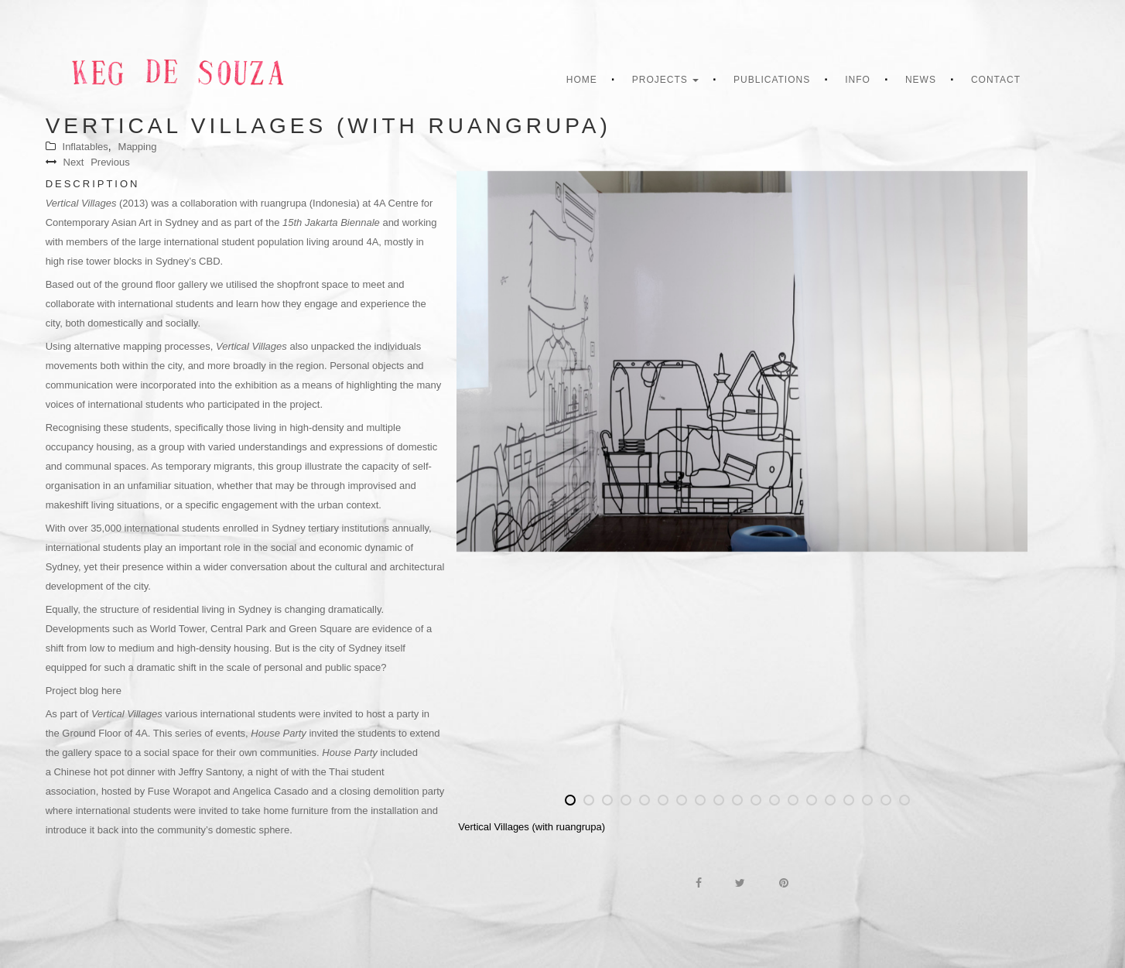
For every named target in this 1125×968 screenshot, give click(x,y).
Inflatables (85, 146)
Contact (996, 79)
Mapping (137, 146)
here (111, 690)
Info (857, 79)
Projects (665, 79)
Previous (110, 162)
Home (581, 79)
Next (73, 162)
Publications (771, 79)
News (920, 79)
